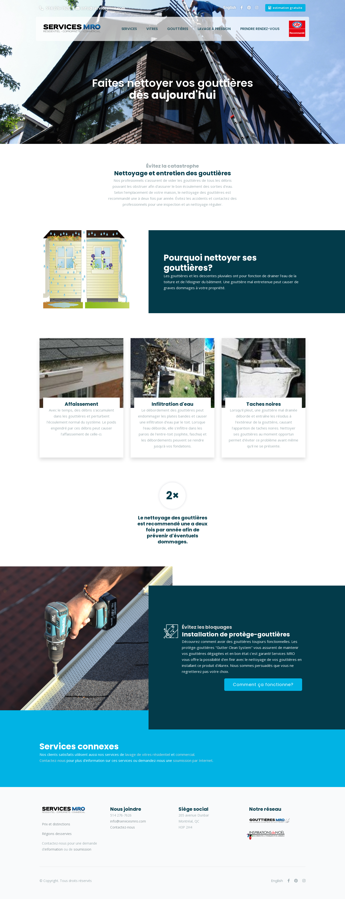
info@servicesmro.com (103, 8)
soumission (82, 849)
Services (129, 28)
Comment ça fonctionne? (263, 684)
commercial (185, 754)
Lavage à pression (214, 28)
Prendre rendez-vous (259, 28)
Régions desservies (57, 833)
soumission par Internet (193, 760)
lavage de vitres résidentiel (147, 754)
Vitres (152, 28)
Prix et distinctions (56, 824)
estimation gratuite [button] (287, 8)
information (54, 849)
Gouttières (177, 28)
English (229, 7)
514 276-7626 (57, 8)
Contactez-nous (53, 760)
